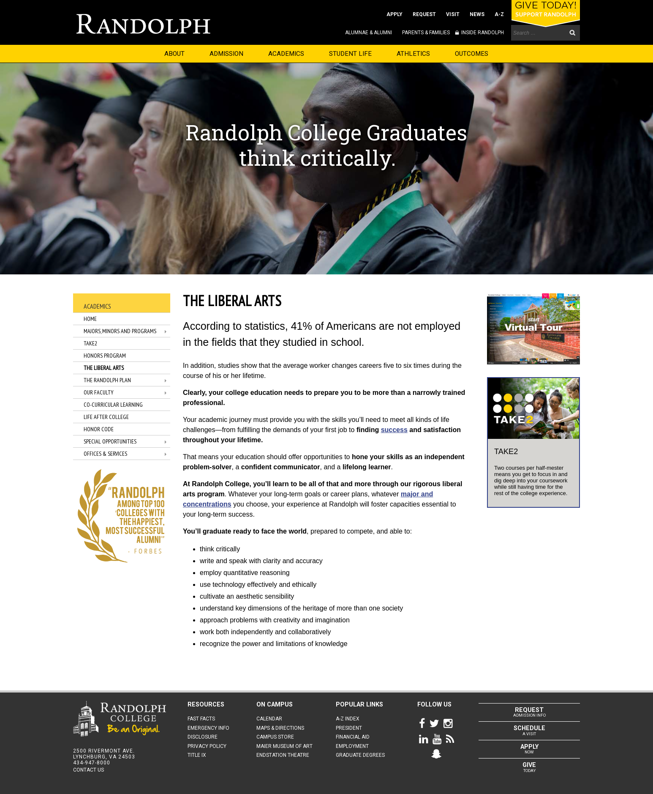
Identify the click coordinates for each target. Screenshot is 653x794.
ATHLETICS (413, 53)
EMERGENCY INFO (208, 728)
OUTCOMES (471, 53)
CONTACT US (88, 770)
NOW (529, 748)
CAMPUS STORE (275, 737)
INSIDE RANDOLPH (482, 33)
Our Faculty (99, 392)
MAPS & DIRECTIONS (280, 728)
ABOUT (174, 53)
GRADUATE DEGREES (360, 755)
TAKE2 (90, 343)
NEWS (477, 14)
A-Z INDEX (347, 719)
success (394, 429)
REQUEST (424, 14)
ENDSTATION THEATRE (282, 755)
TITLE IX (197, 755)
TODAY (529, 766)
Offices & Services (105, 453)
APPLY (394, 14)
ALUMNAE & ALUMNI (368, 33)
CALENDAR (269, 719)
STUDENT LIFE (350, 53)
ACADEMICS (286, 53)
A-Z (499, 14)
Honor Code (99, 429)
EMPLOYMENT (352, 746)
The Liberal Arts (104, 368)
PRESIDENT (349, 728)
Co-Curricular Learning (113, 404)
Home (90, 319)
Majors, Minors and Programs (120, 331)
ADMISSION (226, 53)
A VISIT (529, 730)
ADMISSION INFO (529, 711)
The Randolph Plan (107, 380)
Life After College (106, 417)
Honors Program (105, 355)
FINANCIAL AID (353, 737)
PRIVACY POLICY (207, 746)
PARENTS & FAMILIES (426, 33)
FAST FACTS (201, 719)
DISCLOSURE (203, 737)
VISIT (453, 14)
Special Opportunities (110, 441)
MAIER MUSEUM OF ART (284, 746)
